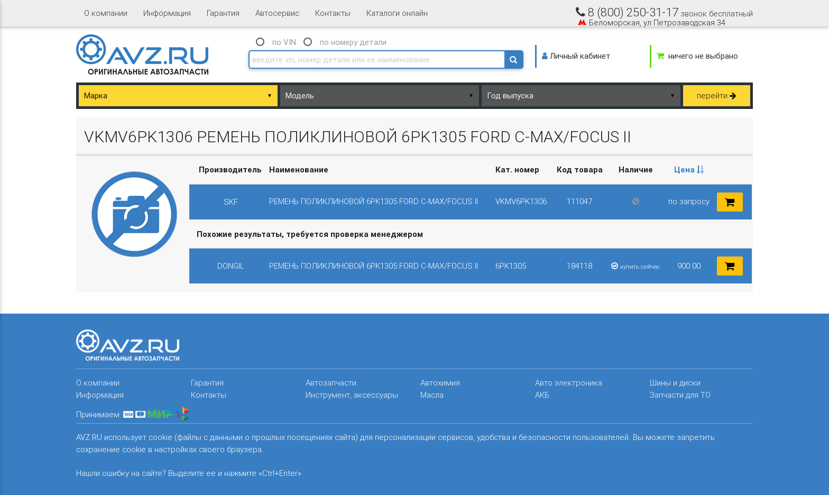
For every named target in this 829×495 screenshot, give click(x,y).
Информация (167, 13)
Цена (689, 169)
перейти (716, 95)
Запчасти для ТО (680, 395)
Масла (432, 395)
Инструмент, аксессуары (352, 395)
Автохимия (440, 383)
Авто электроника (568, 383)
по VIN (284, 42)
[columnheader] (688, 170)
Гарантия (223, 13)
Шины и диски (675, 383)
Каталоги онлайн (397, 13)
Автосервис (277, 13)
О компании (105, 13)
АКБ (542, 395)
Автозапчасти (331, 383)
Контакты (333, 13)
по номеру (353, 42)
